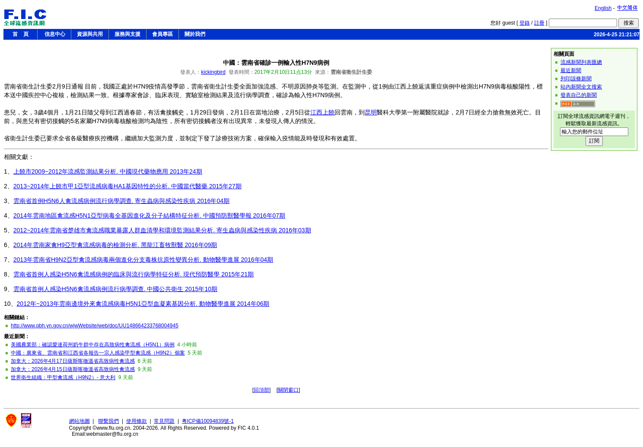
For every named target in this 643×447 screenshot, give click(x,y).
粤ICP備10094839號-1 (208, 421)
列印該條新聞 (576, 79)
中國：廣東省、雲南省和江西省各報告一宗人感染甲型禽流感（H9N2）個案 (98, 353)
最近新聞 (570, 70)
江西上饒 (322, 112)
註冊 (539, 23)
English (603, 8)
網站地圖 (79, 421)
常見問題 (164, 421)
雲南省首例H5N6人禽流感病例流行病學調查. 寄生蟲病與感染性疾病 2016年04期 (121, 200)
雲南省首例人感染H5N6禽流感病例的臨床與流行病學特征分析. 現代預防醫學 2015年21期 (133, 274)
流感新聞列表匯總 (581, 62)
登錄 (524, 23)
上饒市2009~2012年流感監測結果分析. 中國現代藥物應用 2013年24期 (107, 171)
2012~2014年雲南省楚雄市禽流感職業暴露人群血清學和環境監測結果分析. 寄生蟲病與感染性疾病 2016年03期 (162, 230)
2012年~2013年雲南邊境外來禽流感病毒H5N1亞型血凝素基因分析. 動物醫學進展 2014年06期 (143, 303)
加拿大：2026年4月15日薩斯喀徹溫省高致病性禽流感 (73, 369)
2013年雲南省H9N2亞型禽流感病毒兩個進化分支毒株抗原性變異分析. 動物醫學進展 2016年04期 (143, 259)
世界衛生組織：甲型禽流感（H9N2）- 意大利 (63, 377)
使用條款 (136, 421)
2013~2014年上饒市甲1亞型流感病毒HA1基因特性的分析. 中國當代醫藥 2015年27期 (127, 186)
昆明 (371, 112)
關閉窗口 (288, 390)
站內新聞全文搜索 (581, 87)
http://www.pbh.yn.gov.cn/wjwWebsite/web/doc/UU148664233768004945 (94, 326)
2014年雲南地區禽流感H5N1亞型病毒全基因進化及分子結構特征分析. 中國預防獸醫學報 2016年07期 (149, 215)
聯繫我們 (108, 421)
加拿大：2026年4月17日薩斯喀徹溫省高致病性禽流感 (73, 361)
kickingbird (213, 72)
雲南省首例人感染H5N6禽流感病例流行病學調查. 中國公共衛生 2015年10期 (115, 288)
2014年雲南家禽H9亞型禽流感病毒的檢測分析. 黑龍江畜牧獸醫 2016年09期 (115, 244)
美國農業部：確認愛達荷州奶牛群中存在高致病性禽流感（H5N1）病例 (93, 345)
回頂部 (261, 390)
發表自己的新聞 (578, 95)
